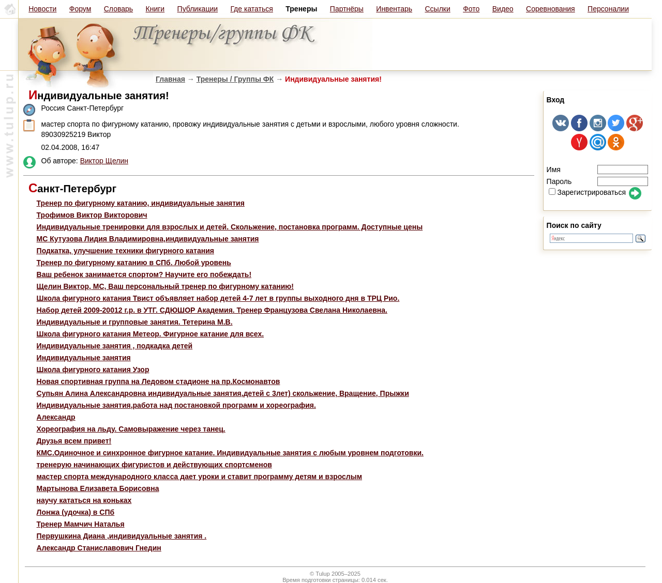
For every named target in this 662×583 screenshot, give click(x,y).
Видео (503, 9)
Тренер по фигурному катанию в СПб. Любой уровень (134, 262)
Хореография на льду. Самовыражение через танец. (131, 429)
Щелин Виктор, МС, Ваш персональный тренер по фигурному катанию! (165, 286)
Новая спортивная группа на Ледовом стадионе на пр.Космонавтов (158, 381)
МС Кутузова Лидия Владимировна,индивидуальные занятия (148, 239)
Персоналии (608, 9)
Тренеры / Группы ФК (235, 79)
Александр (56, 417)
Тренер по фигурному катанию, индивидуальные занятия (141, 203)
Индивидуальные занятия (84, 358)
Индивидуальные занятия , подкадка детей (115, 346)
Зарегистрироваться (587, 192)
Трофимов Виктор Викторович (92, 215)
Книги (155, 9)
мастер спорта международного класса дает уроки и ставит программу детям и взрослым (199, 476)
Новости (42, 9)
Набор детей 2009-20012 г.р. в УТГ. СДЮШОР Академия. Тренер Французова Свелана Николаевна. (212, 310)
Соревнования (550, 9)
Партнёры (347, 9)
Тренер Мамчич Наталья (81, 524)
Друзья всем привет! (74, 441)
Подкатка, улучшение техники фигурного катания (125, 251)
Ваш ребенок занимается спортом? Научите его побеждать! (144, 274)
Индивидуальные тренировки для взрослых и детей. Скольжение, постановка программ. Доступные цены (230, 227)
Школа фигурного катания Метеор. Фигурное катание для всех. (150, 334)
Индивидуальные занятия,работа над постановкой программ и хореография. (176, 405)
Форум (80, 9)
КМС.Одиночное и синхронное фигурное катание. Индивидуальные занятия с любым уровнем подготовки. (230, 453)
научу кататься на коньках (84, 500)
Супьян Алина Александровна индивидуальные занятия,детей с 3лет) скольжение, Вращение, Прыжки (223, 393)
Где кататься (251, 9)
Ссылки (437, 9)
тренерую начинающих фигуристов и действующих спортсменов (154, 465)
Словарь (118, 9)
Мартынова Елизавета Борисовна (98, 488)
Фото (471, 9)
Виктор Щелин (104, 161)
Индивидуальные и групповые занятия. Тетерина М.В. (135, 322)
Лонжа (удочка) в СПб (76, 512)
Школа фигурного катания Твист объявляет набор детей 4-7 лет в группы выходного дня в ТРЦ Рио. (218, 298)
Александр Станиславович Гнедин (99, 548)
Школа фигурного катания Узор (93, 369)
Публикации (197, 9)
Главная (170, 79)
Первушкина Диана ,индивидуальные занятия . (122, 536)
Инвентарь (394, 9)
